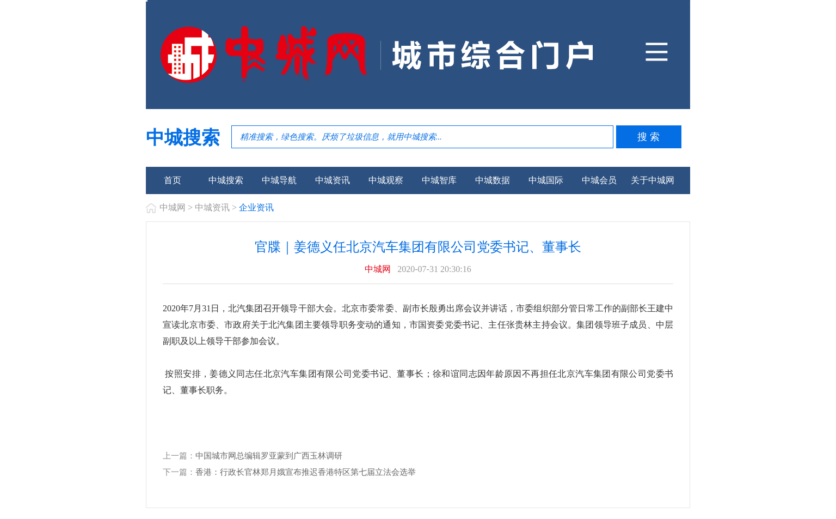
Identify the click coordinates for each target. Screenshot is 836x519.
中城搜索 (225, 180)
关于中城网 (652, 180)
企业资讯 (256, 207)
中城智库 (439, 180)
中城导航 (279, 180)
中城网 (172, 207)
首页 (172, 180)
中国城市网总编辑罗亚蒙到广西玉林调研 (268, 455)
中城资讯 (332, 180)
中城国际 (545, 180)
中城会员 (599, 180)
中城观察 (385, 180)
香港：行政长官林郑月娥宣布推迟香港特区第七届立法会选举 (305, 472)
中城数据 (492, 180)
